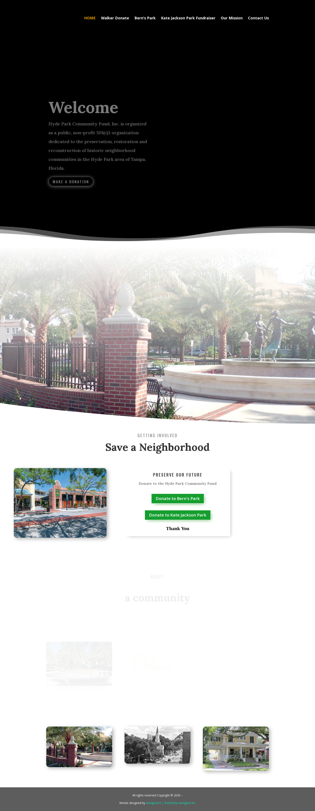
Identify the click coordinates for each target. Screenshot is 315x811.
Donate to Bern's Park (178, 498)
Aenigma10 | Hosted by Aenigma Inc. (171, 803)
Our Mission (232, 18)
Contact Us (258, 18)
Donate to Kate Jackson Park (177, 515)
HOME (90, 18)
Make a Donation (72, 180)
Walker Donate (115, 18)
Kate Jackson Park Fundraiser (188, 18)
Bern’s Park (145, 18)
